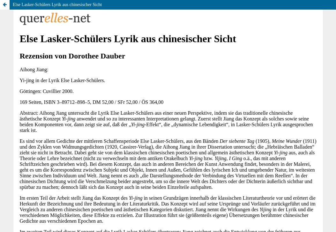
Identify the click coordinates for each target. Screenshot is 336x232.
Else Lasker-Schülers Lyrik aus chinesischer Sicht (57, 4)
